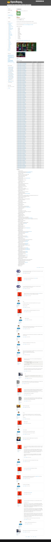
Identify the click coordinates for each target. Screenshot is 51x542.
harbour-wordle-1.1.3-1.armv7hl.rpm (22, 97)
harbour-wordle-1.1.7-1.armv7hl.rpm (22, 86)
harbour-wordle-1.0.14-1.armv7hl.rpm (22, 115)
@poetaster (26, 232)
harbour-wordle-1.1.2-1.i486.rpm (21, 102)
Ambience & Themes (11, 26)
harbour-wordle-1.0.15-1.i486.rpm (21, 113)
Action (9, 41)
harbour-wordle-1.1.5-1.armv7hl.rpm (22, 93)
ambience (12, 55)
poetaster (20, 376)
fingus (17, 408)
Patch (9, 59)
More (14, 62)
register (39, 267)
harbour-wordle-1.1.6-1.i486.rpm (21, 91)
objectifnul (18, 273)
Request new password (10, 15)
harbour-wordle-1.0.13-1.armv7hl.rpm (22, 119)
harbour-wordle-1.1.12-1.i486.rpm (21, 69)
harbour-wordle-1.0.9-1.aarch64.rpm (22, 132)
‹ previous (28, 536)
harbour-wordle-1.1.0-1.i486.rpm (21, 109)
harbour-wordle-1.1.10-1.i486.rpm (21, 76)
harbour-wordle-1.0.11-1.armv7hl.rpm (22, 126)
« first (26, 536)
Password (9, 12)
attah (17, 433)
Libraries (9, 50)
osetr (17, 441)
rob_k (17, 346)
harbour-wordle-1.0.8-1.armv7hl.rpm (22, 137)
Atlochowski (26, 241)
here (29, 293)
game (8, 56)
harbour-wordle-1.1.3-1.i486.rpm (21, 98)
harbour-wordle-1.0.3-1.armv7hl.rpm (22, 155)
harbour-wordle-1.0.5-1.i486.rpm (21, 149)
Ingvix (19, 401)
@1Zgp (27, 247)
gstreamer (10, 56)
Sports (9, 36)
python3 (12, 61)
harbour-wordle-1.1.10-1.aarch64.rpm (22, 74)
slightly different (37, 476)
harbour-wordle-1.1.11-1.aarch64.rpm (22, 70)
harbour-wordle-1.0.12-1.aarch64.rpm (22, 121)
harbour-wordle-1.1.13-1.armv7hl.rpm (22, 64)
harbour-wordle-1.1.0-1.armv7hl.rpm (22, 108)
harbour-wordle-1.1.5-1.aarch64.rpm (22, 92)
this (38, 293)
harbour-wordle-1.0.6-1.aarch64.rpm (22, 143)
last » (35, 536)
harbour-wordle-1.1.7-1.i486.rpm (21, 87)
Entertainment (10, 29)
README (29, 468)
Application (10, 24)
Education (10, 44)
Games (9, 39)
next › (34, 536)
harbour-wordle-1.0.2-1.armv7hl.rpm (22, 159)
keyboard (10, 57)
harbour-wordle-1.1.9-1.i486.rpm (21, 80)
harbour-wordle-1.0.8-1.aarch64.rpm (22, 136)
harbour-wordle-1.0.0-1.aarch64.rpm (22, 165)
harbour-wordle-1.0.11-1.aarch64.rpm (22, 125)
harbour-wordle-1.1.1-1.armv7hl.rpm (22, 104)
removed (36, 278)
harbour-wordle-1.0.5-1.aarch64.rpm (22, 147)
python (9, 61)
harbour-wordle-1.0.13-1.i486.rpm (21, 120)
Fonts (8, 49)
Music (9, 30)
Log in (37, 267)
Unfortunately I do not (10, 71)
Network (10, 31)
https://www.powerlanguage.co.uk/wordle (28, 24)
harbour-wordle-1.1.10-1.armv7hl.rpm (22, 75)
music (13, 57)
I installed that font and (10, 81)
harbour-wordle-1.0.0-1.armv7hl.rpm (22, 166)
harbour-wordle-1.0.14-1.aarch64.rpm (22, 114)
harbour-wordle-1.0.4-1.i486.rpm (21, 153)
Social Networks (10, 35)
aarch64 (9, 55)
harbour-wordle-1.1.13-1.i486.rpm (21, 65)
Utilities (9, 38)
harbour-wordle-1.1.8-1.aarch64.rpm (22, 81)
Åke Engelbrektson (30, 171)
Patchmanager (10, 60)
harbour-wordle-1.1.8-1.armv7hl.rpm (22, 82)
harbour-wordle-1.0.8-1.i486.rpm (21, 138)
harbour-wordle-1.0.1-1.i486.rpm (21, 164)
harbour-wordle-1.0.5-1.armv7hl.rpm (22, 148)
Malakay (18, 354)
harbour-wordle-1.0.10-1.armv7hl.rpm (22, 130)
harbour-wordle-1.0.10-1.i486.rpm (21, 131)
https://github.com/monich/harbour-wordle (25, 40)
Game (9, 40)
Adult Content (10, 25)
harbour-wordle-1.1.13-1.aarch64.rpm (22, 63)
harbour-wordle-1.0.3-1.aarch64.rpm (22, 154)
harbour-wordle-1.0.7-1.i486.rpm (21, 142)
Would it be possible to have (11, 74)
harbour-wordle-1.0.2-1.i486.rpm (21, 160)
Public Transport (10, 34)
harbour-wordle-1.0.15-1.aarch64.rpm (22, 110)
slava (18, 362)
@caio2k (25, 223)
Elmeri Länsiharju (27, 193)
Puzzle (9, 45)
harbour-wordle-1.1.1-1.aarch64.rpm (22, 103)
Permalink (17, 275)
